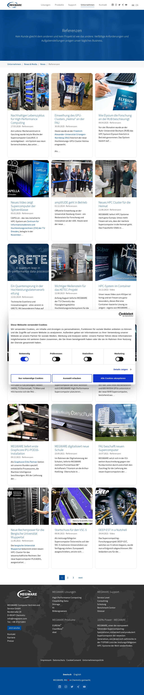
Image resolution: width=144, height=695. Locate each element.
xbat (54, 632)
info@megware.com (17, 618)
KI (53, 607)
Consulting (102, 600)
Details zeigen (120, 369)
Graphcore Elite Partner (25, 461)
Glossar (101, 611)
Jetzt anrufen (14, 628)
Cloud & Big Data (60, 600)
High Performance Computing (67, 597)
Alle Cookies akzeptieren (113, 378)
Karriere (11, 637)
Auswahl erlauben (72, 378)
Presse (10, 640)
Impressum (45, 660)
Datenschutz (59, 660)
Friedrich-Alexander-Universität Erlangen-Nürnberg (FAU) (70, 134)
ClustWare (57, 628)
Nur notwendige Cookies (31, 378)
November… (17, 234)
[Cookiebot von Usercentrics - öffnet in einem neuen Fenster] (121, 314)
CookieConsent (73, 660)
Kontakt (11, 634)
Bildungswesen (59, 611)
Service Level (103, 597)
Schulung (101, 604)
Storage (56, 604)
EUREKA (56, 625)
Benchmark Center (106, 607)
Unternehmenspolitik (93, 660)
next (80, 577)
